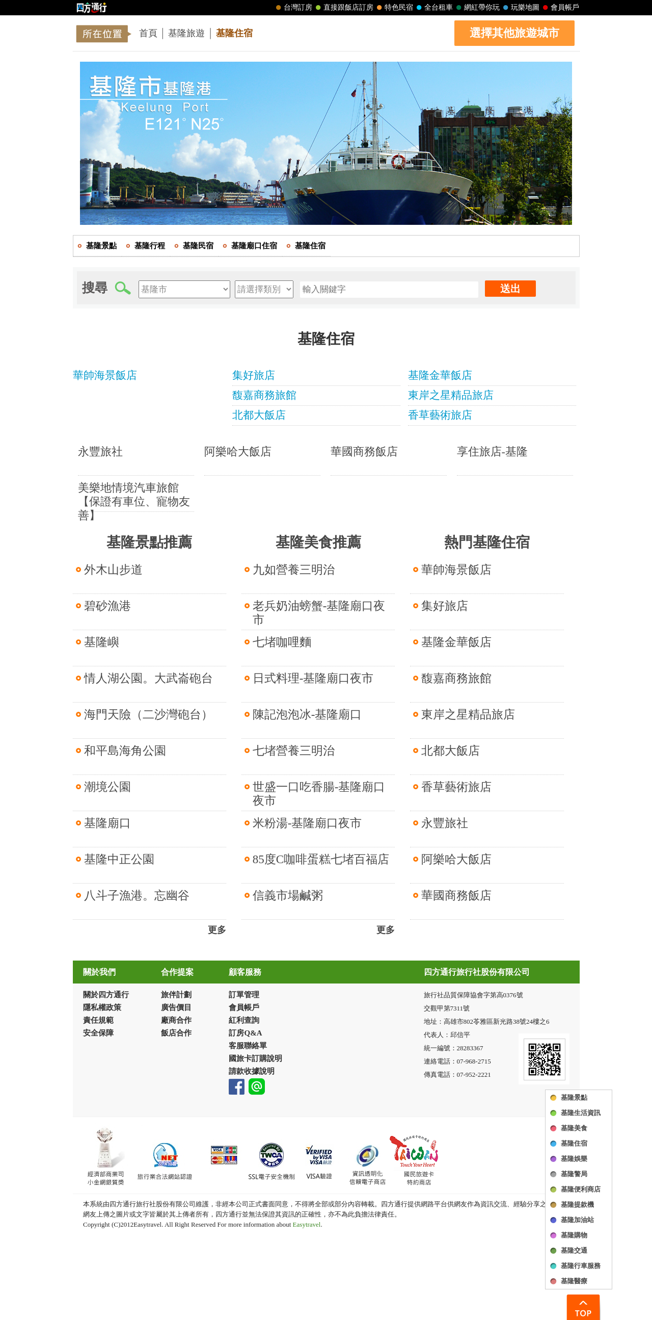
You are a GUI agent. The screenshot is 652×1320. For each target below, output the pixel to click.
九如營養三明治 (294, 569)
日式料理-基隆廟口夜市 (313, 678)
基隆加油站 (577, 1220)
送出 (510, 288)
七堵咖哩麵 (282, 642)
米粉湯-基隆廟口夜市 (307, 823)
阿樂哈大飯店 (237, 451)
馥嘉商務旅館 (456, 678)
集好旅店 (444, 606)
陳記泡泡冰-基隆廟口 (307, 714)
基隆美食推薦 (318, 542)
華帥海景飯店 (456, 569)
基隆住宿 (234, 33)
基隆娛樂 (574, 1158)
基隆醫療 (574, 1281)
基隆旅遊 (186, 33)
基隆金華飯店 (456, 642)
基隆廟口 (107, 823)
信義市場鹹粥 (288, 895)
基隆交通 (574, 1250)
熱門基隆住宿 (487, 542)
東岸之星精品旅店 (468, 714)
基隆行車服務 (581, 1266)
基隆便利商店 (581, 1189)
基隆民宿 (198, 246)
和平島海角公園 (125, 750)
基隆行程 (149, 246)
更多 (217, 930)
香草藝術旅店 (456, 787)
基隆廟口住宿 (254, 246)
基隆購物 (574, 1235)
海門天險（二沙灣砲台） (148, 714)
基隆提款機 (577, 1204)
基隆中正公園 (119, 859)
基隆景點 (574, 1097)
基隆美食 (574, 1128)
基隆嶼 (101, 642)
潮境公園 (107, 787)
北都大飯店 (450, 750)
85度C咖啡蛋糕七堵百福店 (321, 859)
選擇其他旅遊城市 (514, 33)
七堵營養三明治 (294, 750)
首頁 (148, 33)
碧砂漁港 (107, 606)
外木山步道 (113, 569)
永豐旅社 (100, 451)
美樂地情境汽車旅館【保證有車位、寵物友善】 (134, 501)
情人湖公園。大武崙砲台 (148, 678)
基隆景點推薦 (149, 542)
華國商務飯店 (364, 451)
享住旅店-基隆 (492, 451)
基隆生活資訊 (581, 1113)
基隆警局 (574, 1174)
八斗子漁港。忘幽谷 (136, 895)
